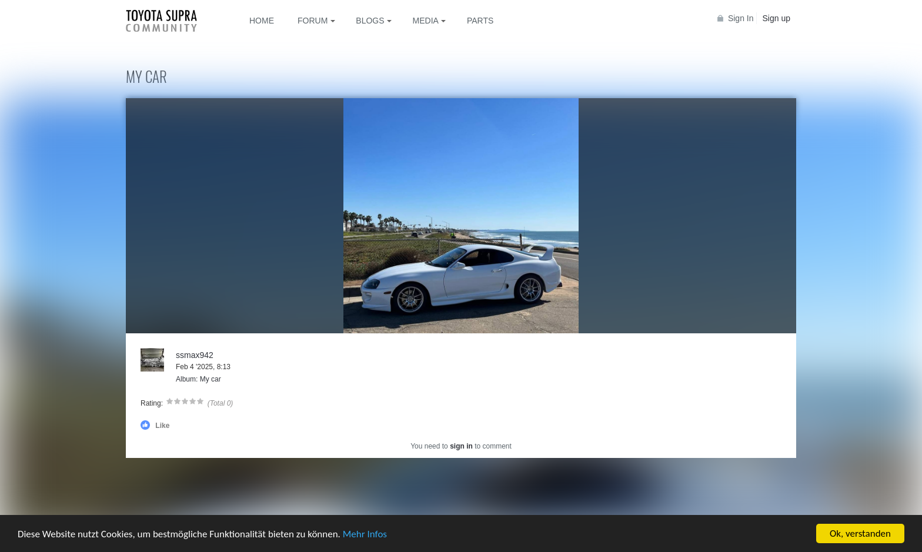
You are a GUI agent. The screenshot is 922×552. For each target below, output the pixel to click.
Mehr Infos (365, 534)
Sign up (776, 18)
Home (261, 20)
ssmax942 (194, 355)
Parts (480, 20)
